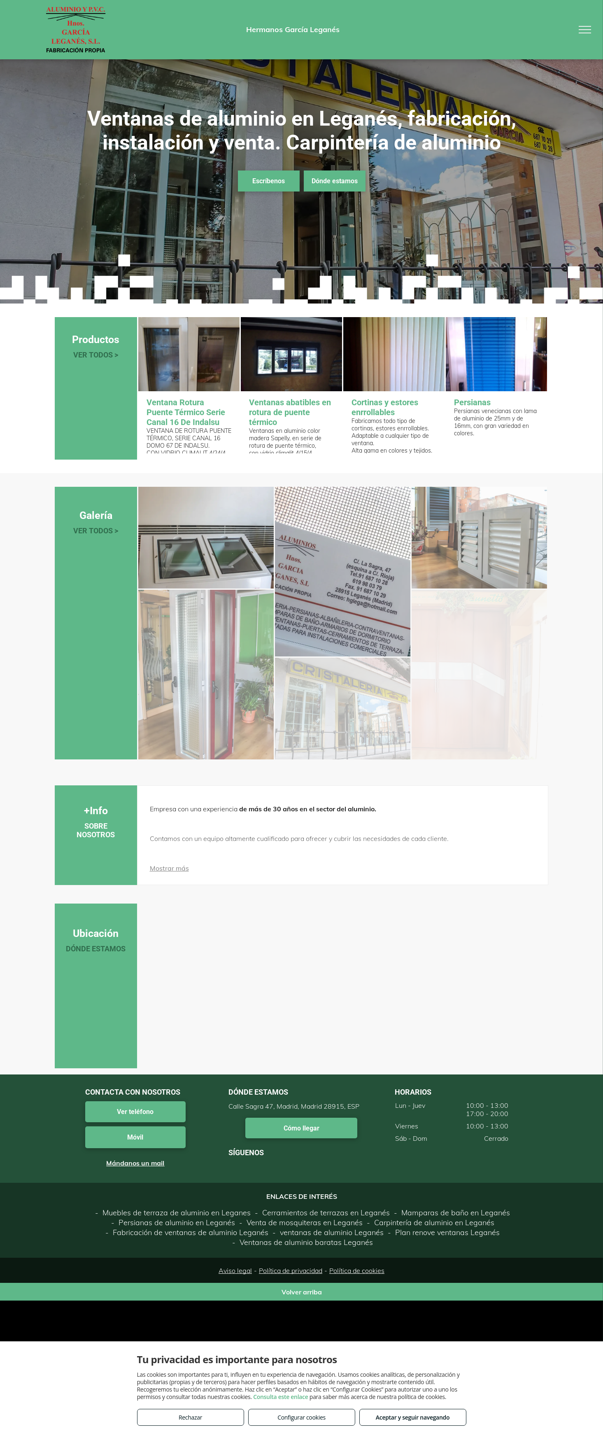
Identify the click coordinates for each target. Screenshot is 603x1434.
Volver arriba (302, 1292)
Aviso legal (235, 1270)
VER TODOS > (95, 354)
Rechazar (190, 1417)
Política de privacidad (290, 1270)
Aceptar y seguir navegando (412, 1417)
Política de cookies (356, 1270)
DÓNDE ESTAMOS (96, 948)
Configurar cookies (301, 1417)
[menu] (585, 29)
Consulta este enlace (280, 1397)
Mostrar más (169, 868)
